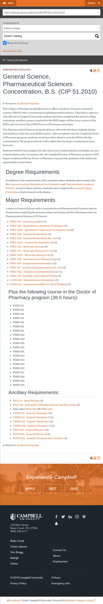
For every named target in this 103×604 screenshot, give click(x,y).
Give (74, 489)
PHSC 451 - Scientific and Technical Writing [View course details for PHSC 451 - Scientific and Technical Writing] (34, 275)
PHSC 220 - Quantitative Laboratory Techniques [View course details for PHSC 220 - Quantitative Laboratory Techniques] (37, 225)
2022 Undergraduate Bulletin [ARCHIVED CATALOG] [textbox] (34, 12)
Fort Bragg (16, 552)
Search (91, 3)
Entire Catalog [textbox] (12, 28)
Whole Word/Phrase (17, 42)
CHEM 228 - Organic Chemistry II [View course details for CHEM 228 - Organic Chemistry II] (32, 425)
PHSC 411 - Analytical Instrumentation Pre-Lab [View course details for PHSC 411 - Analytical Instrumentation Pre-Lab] (36, 267)
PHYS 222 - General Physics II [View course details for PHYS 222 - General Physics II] (29, 433)
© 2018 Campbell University (26, 577)
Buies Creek (17, 540)
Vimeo (83, 516)
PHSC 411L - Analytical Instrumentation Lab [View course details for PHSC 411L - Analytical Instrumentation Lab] (34, 271)
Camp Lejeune (18, 546)
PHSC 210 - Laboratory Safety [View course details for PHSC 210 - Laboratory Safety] (26, 221)
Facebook (56, 516)
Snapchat (56, 523)
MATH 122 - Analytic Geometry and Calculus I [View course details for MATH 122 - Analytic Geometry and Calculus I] (38, 438)
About (56, 555)
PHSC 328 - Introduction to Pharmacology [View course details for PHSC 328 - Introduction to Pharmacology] (33, 259)
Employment (60, 561)
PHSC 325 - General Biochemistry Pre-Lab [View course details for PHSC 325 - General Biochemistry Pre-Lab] (33, 238)
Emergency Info (61, 583)
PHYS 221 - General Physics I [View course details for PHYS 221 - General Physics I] (29, 429)
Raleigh (14, 557)
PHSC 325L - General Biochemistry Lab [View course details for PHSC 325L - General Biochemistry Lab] (32, 242)
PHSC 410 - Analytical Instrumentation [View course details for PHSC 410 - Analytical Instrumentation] (31, 263)
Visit (52, 489)
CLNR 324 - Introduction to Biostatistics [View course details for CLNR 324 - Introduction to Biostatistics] (32, 279)
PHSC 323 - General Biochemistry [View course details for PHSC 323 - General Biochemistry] (29, 234)
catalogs (15, 600)
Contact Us (59, 550)
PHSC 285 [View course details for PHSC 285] (46, 408)
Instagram (77, 516)
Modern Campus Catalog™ (81, 600)
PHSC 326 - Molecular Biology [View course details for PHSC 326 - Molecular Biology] (27, 246)
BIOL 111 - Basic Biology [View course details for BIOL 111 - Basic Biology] (26, 400)
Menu (11, 3)
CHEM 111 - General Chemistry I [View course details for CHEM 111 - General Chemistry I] (30, 413)
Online (14, 563)
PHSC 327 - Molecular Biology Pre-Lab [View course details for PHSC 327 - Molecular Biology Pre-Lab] (31, 250)
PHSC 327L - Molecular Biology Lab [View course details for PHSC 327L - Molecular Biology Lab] (30, 254)
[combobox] (51, 12)
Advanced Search (12, 50)
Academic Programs (28, 103)
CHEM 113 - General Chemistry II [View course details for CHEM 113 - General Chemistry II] (31, 417)
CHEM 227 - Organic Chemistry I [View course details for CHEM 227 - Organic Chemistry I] (31, 421)
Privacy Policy (18, 583)
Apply (30, 489)
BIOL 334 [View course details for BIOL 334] (31, 408)
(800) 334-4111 (19, 531)
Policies (56, 577)
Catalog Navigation (17, 60)
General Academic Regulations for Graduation (35, 184)
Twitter (63, 516)
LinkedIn (70, 516)
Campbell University (50, 3)
